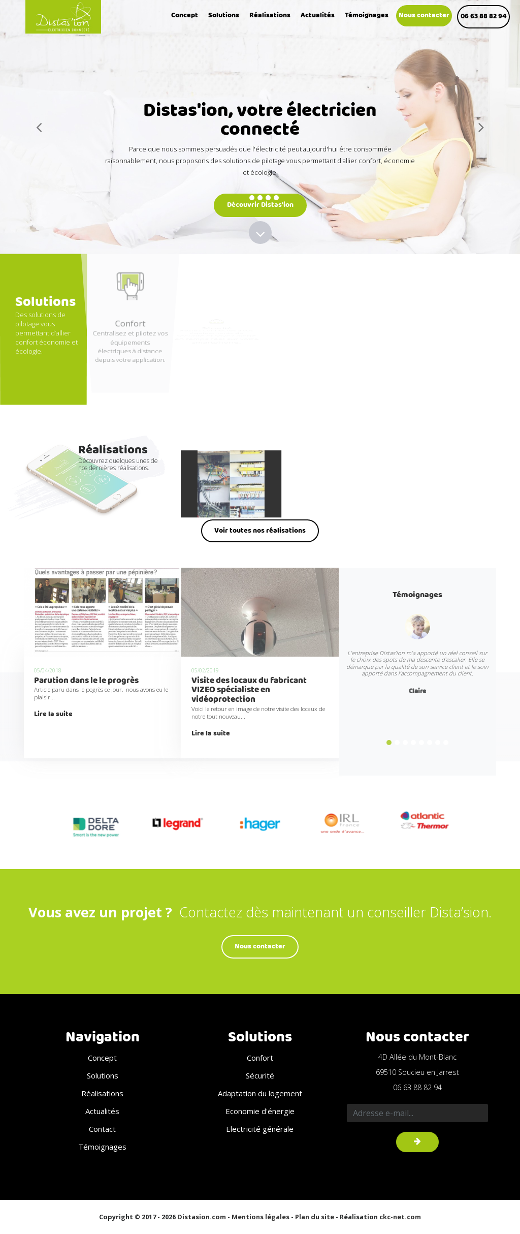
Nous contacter (424, 15)
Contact (102, 1129)
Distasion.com (201, 1216)
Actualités (318, 15)
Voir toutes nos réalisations (260, 530)
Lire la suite (53, 714)
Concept (184, 15)
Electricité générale (260, 1129)
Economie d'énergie (260, 1111)
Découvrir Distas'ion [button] (260, 204)
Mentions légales (260, 1216)
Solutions (223, 15)
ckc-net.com (400, 1216)
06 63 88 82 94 (483, 16)
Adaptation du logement (260, 1093)
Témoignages (366, 15)
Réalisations (269, 15)
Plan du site (314, 1216)
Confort (260, 1058)
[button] (39, 127)
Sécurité (260, 1075)
